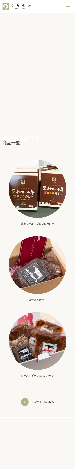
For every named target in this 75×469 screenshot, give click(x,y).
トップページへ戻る (42, 402)
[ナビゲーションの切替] (68, 6)
